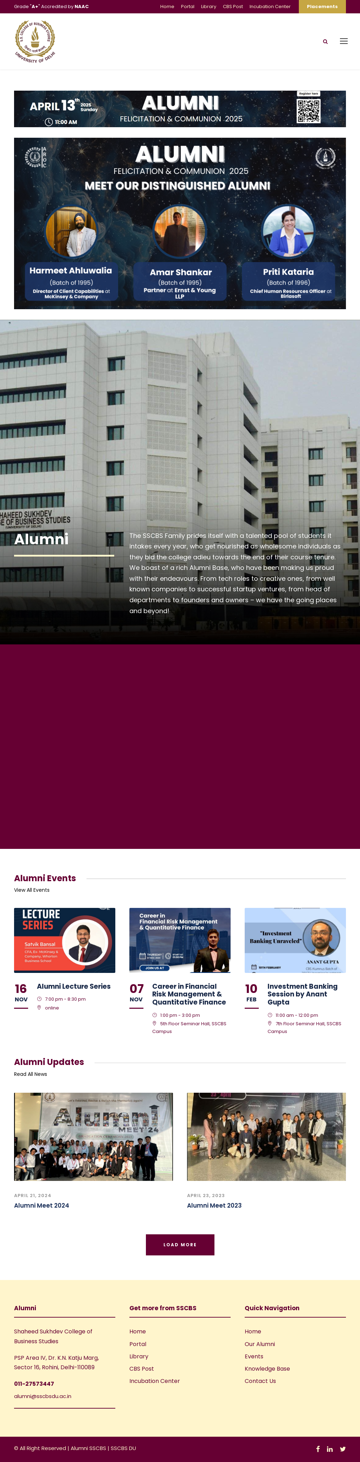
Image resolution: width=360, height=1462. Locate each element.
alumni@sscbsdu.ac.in (42, 1396)
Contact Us (260, 1381)
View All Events (32, 890)
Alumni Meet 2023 (214, 1205)
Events (254, 1356)
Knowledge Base (267, 1369)
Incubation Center (270, 6)
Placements (322, 6)
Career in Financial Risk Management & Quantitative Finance (189, 994)
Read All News (30, 1074)
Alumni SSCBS (89, 1448)
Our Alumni (260, 1344)
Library (208, 6)
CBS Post (233, 6)
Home (167, 6)
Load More (180, 1245)
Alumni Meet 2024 (41, 1205)
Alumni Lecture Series (74, 986)
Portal (187, 6)
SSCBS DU (123, 1448)
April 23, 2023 (206, 1195)
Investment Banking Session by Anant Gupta (303, 994)
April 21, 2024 (33, 1195)
